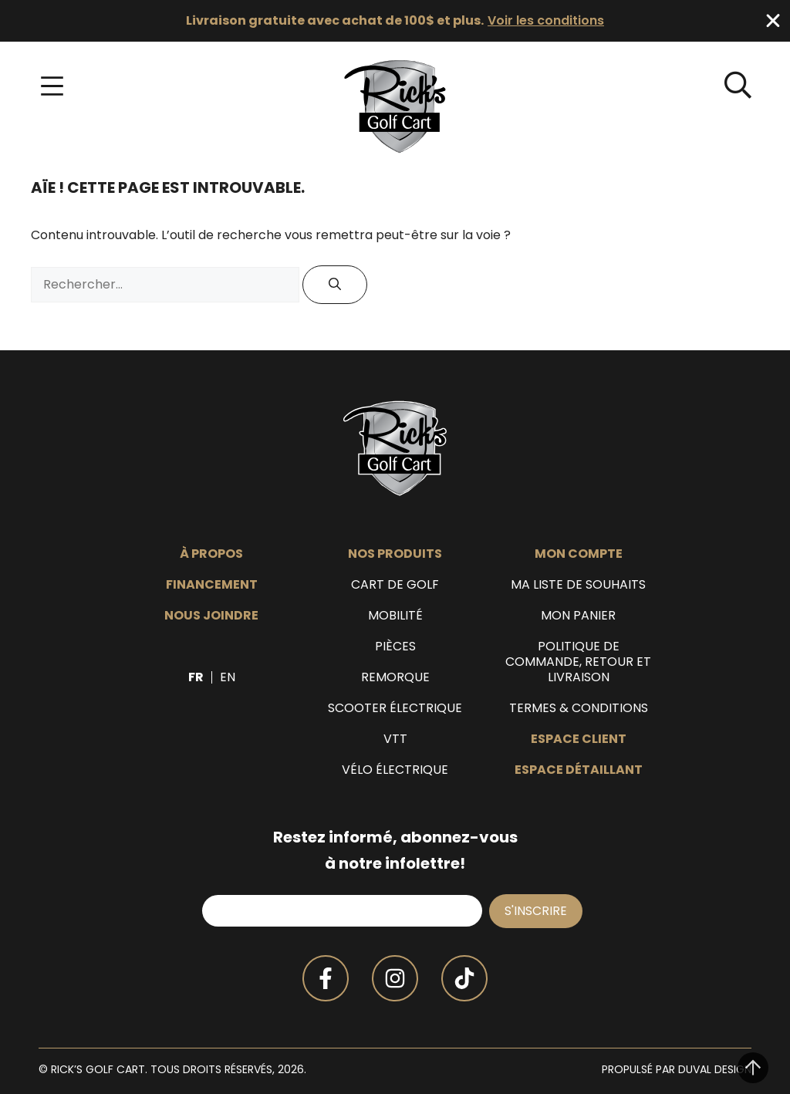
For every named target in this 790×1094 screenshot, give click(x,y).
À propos (211, 554)
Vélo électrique (395, 770)
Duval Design (714, 1069)
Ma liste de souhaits (578, 585)
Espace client (578, 739)
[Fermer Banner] (773, 21)
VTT (395, 739)
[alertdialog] (395, 21)
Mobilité (395, 615)
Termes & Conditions (578, 708)
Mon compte (579, 554)
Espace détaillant (579, 770)
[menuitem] (196, 677)
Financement (212, 585)
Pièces (395, 646)
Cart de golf (395, 585)
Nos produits (395, 554)
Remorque (395, 677)
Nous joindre (211, 615)
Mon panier (578, 615)
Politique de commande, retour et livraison (578, 662)
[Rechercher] (334, 284)
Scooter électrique (395, 708)
